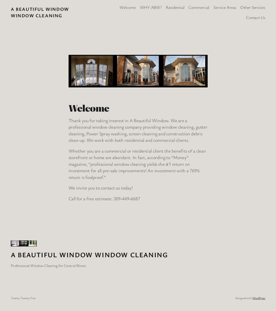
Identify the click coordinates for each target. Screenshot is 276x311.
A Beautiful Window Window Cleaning (40, 12)
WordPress (258, 298)
